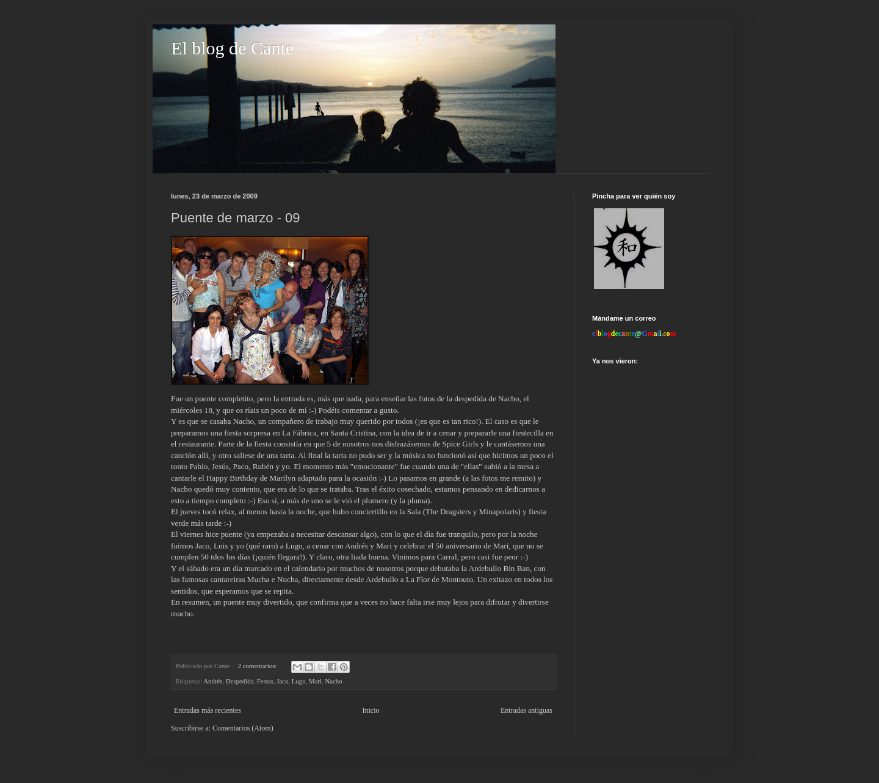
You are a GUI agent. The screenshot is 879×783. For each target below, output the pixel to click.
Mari (315, 681)
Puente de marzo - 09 (235, 217)
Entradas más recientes (207, 710)
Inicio (370, 710)
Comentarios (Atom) (242, 728)
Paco (240, 466)
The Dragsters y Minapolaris (471, 511)
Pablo (198, 466)
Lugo (299, 681)
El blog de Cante (232, 48)
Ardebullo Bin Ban (499, 568)
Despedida (240, 681)
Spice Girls (461, 443)
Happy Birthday (232, 478)
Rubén (264, 466)
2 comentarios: (258, 665)
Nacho (508, 398)
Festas (265, 681)
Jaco (282, 681)
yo (285, 466)
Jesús (220, 466)
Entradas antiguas (526, 710)
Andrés (212, 681)
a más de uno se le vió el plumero (335, 500)
